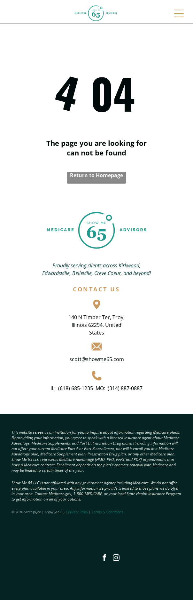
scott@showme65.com (96, 359)
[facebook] (104, 558)
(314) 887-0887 (125, 388)
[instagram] (116, 558)
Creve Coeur (107, 273)
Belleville (82, 273)
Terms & (98, 511)
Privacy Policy (78, 511)
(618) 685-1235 (75, 388)
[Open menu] (179, 13)
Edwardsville (56, 273)
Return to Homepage (96, 175)
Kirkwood (129, 265)
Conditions (114, 511)
